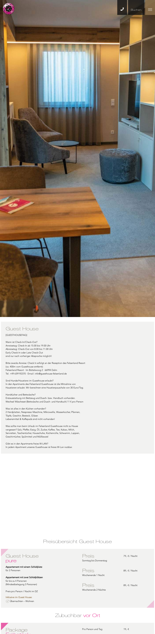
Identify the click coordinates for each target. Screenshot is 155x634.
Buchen (136, 9)
